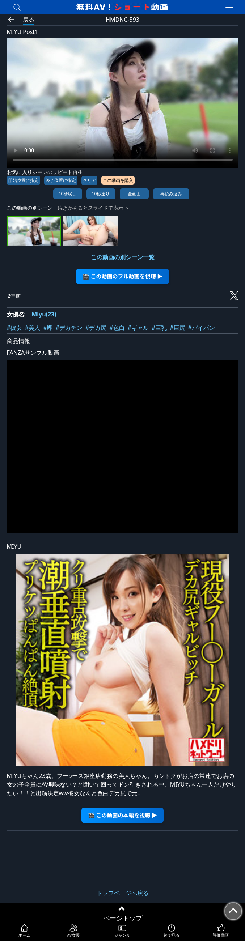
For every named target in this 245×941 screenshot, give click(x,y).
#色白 (116, 327)
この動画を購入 (118, 180)
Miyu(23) (43, 314)
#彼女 (14, 327)
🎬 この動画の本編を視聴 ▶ (122, 815)
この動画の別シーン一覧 (123, 257)
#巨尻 (177, 327)
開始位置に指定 (23, 180)
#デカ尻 (95, 327)
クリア (89, 180)
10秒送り (101, 194)
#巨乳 (159, 327)
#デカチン (69, 327)
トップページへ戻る (123, 893)
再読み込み (171, 194)
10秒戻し (68, 194)
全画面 (134, 194)
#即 (47, 327)
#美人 (32, 327)
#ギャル (138, 327)
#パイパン (201, 327)
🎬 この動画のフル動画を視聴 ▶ (122, 276)
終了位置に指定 (61, 180)
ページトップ (122, 918)
